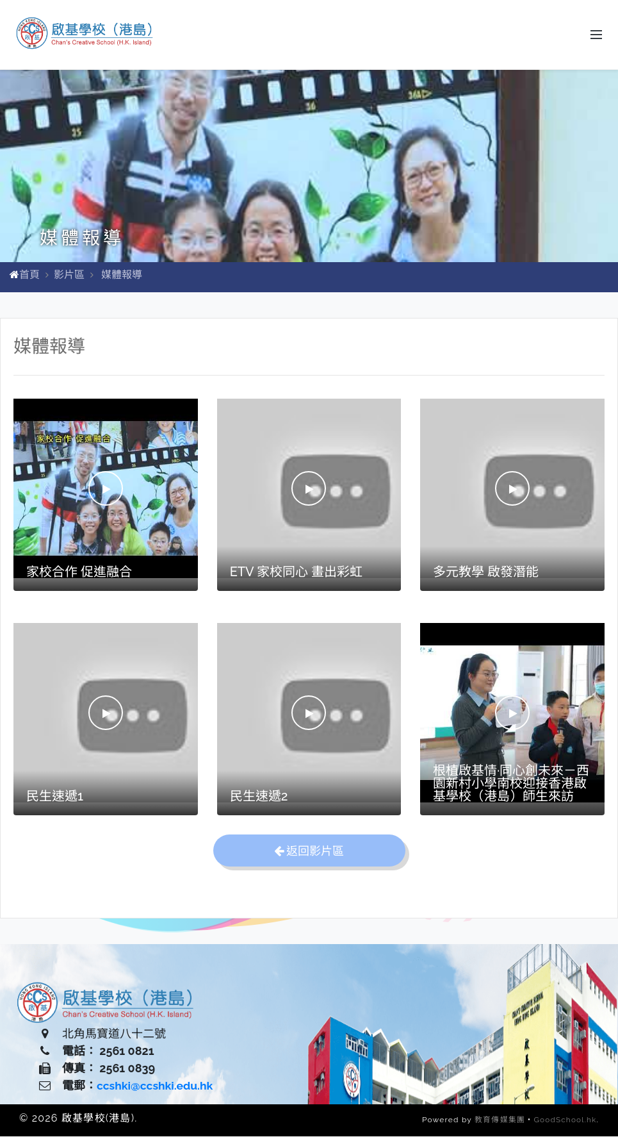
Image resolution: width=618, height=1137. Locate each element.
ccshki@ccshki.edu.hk (156, 1086)
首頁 (29, 275)
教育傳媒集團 (498, 1120)
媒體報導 (121, 275)
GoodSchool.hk (565, 1120)
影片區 (69, 275)
